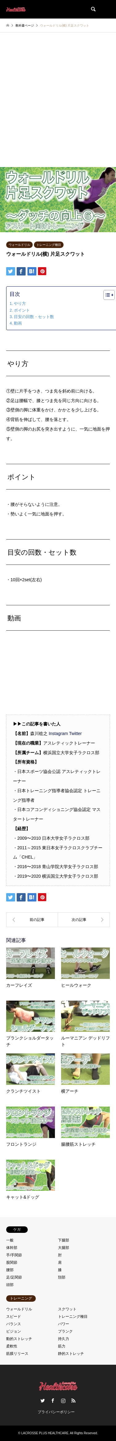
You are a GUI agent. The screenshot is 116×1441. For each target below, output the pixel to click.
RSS (73, 1400)
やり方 (20, 303)
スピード (13, 1316)
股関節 (11, 1262)
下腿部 (63, 1240)
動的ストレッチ (19, 1339)
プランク (65, 1331)
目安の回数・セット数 (34, 316)
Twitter (75, 733)
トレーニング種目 (48, 244)
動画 (18, 323)
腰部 (10, 1270)
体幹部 (11, 1248)
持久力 (63, 1339)
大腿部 (63, 1248)
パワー (63, 1324)
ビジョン (13, 1331)
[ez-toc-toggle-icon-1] (106, 295)
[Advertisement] (58, 106)
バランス (13, 1324)
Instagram (58, 733)
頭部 (10, 1285)
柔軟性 (11, 1346)
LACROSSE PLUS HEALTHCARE (44, 1433)
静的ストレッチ (71, 1353)
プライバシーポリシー (56, 1412)
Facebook (53, 1400)
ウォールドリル (19, 244)
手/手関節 (14, 1255)
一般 (10, 1240)
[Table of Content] (109, 295)
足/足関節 (14, 1277)
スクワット (67, 1309)
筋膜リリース (17, 1353)
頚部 (61, 1277)
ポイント (22, 310)
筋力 (61, 1346)
